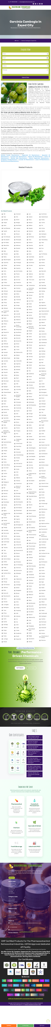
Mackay (42, 331)
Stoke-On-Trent (43, 483)
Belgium (29, 324)
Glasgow (42, 409)
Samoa (29, 489)
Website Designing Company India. (33, 1004)
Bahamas (17, 367)
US (3, 576)
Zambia (4, 562)
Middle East (42, 371)
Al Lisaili (4, 305)
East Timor (30, 301)
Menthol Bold (11, 915)
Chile (16, 384)
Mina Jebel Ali (5, 240)
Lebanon (29, 217)
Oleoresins (11, 903)
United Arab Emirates (30, 289)
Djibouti (4, 436)
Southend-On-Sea (44, 553)
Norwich (42, 459)
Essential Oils (11, 900)
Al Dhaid (4, 265)
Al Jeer (4, 288)
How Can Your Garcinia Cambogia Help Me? (33, 747)
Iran (16, 619)
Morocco (4, 499)
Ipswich (42, 579)
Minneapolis (17, 240)
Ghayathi (5, 372)
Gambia (4, 456)
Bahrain (16, 587)
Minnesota (17, 242)
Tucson (16, 349)
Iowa (16, 490)
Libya (4, 479)
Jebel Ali (4, 355)
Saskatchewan (43, 217)
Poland (29, 411)
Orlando (4, 633)
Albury (41, 348)
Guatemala (17, 408)
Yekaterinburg (43, 240)
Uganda (4, 556)
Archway (42, 565)
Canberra (30, 572)
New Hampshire (18, 502)
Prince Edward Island (31, 629)
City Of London (43, 395)
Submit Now (25, 77)
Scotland (42, 407)
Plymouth (42, 471)
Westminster (18, 570)
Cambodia (17, 599)
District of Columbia (17, 487)
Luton (41, 506)
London (41, 384)
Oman (29, 240)
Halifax (41, 610)
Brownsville (17, 528)
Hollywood (17, 542)
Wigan (41, 582)
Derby (41, 468)
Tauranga (42, 317)
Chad (4, 425)
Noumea (42, 265)
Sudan (4, 545)
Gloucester (42, 526)
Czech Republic (31, 456)
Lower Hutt (42, 319)
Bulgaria (29, 331)
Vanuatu (29, 505)
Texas (4, 610)
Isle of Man (30, 468)
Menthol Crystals (12, 912)
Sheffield (42, 431)
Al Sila (4, 274)
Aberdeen (42, 451)
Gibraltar (30, 462)
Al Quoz (4, 367)
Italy (29, 371)
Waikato (42, 231)
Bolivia (16, 375)
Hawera (29, 586)
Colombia (17, 386)
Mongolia (29, 228)
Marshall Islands (31, 522)
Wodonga (42, 351)
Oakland (17, 556)
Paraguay (17, 431)
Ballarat (42, 322)
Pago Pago (42, 285)
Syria (29, 268)
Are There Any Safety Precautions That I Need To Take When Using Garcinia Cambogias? (34, 760)
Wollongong (42, 288)
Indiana (16, 294)
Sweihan (4, 338)
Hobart (41, 274)
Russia (29, 254)
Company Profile (12, 883)
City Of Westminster (43, 535)
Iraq (16, 622)
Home (17, 40)
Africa (4, 395)
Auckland (30, 557)
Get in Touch (31, 668)
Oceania (29, 478)
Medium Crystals (12, 917)
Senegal (4, 527)
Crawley (42, 576)
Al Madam (5, 294)
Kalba (4, 251)
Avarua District (43, 314)
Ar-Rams (4, 375)
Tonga (29, 499)
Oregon (4, 630)
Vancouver (17, 567)
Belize (16, 372)
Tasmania (42, 337)
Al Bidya (4, 268)
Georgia (16, 305)
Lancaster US (18, 547)
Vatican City (30, 451)
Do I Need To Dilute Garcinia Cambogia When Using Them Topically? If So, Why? (34, 768)
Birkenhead (42, 547)
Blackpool (42, 556)
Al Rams (4, 324)
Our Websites (11, 892)
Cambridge (30, 569)
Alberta (29, 555)
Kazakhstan (17, 633)
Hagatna (42, 302)
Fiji (28, 486)
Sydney (42, 220)
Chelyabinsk (30, 574)
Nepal (29, 234)
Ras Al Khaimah (6, 228)
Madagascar (5, 482)
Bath (41, 489)
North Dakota (18, 507)
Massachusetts (6, 596)
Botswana (5, 407)
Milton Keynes (43, 509)
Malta (29, 391)
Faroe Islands (30, 459)
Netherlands (30, 402)
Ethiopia (4, 451)
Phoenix (17, 274)
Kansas (16, 344)
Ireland (29, 368)
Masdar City (5, 315)
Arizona (16, 277)
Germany (30, 356)
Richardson (17, 562)
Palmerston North (44, 311)
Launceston (42, 334)
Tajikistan (30, 274)
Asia (16, 576)
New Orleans (17, 225)
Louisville (17, 314)
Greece (29, 359)
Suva (41, 248)
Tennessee (17, 300)
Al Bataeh (5, 308)
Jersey (29, 471)
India (16, 613)
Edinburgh (42, 404)
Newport (42, 518)
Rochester (17, 237)
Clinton (16, 533)
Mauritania (5, 490)
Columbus (17, 265)
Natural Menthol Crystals (13, 914)
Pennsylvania (5, 616)
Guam (29, 507)
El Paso (4, 613)
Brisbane (29, 563)
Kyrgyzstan (17, 639)
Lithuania (30, 385)
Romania (30, 416)
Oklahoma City (18, 352)
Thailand (29, 277)
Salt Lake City (18, 463)
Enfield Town (43, 605)
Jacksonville (17, 361)
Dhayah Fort (5, 332)
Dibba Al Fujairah (6, 260)
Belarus (29, 321)
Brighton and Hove (44, 523)
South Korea (30, 262)
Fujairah (4, 231)
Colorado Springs (18, 455)
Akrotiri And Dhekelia (42, 374)
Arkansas (17, 480)
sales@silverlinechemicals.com (27, 1)
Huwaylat (5, 352)
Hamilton (42, 354)
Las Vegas (5, 639)
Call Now (9, 1025)
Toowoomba (43, 340)
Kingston (42, 357)
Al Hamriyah (5, 389)
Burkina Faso (5, 409)
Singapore (30, 260)
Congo (4, 567)
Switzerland (30, 439)
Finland (29, 348)
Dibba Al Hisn (5, 245)
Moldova (29, 394)
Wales (41, 428)
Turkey (29, 282)
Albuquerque (18, 329)
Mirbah (4, 349)
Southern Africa (6, 573)
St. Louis (17, 231)
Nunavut (29, 614)
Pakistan (30, 242)
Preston (42, 498)
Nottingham (43, 418)
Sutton (41, 570)
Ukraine (29, 445)
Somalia (4, 536)
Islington (42, 550)
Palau (29, 502)
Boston (29, 560)
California (5, 587)
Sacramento (18, 466)
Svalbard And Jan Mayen (31, 474)
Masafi (4, 318)
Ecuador (17, 399)
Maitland (42, 368)
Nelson (29, 600)
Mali (3, 488)
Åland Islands (30, 453)
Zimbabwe (5, 564)
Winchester (42, 627)
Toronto (42, 222)
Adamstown (43, 308)
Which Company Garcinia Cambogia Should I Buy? (33, 737)
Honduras (17, 416)
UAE (3, 214)
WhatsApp (26, 1025)
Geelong (42, 291)
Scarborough (43, 613)
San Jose (17, 280)
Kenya (4, 470)
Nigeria (4, 510)
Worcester (42, 607)
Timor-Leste (30, 280)
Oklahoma (17, 319)
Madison (17, 355)
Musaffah (4, 378)
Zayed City (5, 262)
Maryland (17, 248)
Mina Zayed (5, 381)
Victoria (42, 228)
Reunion (4, 518)
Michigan (17, 222)
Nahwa (4, 329)
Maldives (29, 225)
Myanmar (30, 231)
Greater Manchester (42, 477)
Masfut (4, 335)
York (41, 412)
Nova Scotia (30, 609)
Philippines (30, 248)
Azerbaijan (17, 585)
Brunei (16, 596)
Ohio (16, 217)
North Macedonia (31, 405)
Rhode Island (18, 510)
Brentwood (42, 622)
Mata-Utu (42, 345)
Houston (17, 257)
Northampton (43, 562)
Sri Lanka (30, 265)
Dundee (42, 492)
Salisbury (42, 512)
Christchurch (30, 577)
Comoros (4, 428)
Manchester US (18, 550)
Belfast (42, 462)
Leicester (42, 439)
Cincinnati (17, 214)
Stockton (17, 288)
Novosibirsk (30, 612)
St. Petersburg (18, 565)
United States (18, 443)
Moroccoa (42, 640)
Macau (29, 220)
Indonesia (17, 616)
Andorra (29, 309)
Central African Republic (6, 421)
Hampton (17, 539)
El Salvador (17, 402)
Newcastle (30, 606)
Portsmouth (43, 448)
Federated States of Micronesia (31, 492)
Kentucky (17, 317)
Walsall (41, 587)
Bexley (41, 559)
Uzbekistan (30, 292)
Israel (16, 625)
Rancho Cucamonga (17, 326)
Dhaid (4, 364)
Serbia (29, 425)
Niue (29, 540)
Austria (29, 315)
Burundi (4, 412)
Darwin (41, 277)
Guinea (4, 462)
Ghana (4, 459)
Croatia (29, 334)
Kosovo (29, 376)
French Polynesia (31, 516)
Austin (4, 619)
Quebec (29, 633)
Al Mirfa (4, 341)
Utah (16, 472)
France (29, 351)
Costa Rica (17, 389)
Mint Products (11, 899)
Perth (29, 623)
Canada (16, 381)
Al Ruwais (5, 254)
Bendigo (42, 328)
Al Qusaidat (5, 347)
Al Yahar (4, 282)
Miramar (17, 553)
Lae (41, 300)
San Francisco (6, 584)
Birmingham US (18, 525)
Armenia (17, 582)
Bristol (41, 398)
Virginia (16, 516)
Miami (16, 251)
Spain (29, 434)
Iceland (29, 365)
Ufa (41, 225)
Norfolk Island (31, 549)
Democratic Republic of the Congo (6, 432)
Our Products (20, 667)
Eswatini (4, 448)
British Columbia (31, 566)
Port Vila (42, 280)
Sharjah (4, 222)
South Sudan (5, 542)
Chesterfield (43, 599)
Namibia (4, 505)
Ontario (16, 559)
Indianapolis (17, 291)
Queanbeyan (43, 342)
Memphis (42, 378)
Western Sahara (6, 559)
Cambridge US (18, 530)
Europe (29, 304)
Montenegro (30, 399)
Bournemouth (43, 529)
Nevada (4, 642)
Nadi (41, 362)
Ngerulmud (42, 305)
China (16, 602)
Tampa (16, 347)
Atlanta (16, 302)
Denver (4, 599)
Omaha (16, 469)
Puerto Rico (17, 446)
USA (41, 245)
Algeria (4, 398)
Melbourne (30, 595)
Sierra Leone (5, 533)
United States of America (44, 637)
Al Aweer (4, 297)
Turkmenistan (31, 285)
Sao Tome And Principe (6, 524)
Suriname (17, 436)
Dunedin (42, 282)
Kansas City (17, 341)
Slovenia (29, 431)
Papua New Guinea (32, 496)
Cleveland (17, 260)
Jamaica (17, 419)
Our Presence (11, 888)
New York (4, 579)
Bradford (42, 480)
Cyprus (16, 605)
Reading (42, 501)
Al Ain (4, 234)
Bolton (41, 593)
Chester (42, 520)
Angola (4, 401)
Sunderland (42, 542)
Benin (4, 404)
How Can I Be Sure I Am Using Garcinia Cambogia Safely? (33, 774)
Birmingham (43, 392)
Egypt (4, 439)
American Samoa (31, 535)
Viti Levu (42, 365)
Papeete (42, 260)
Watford (42, 596)
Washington (5, 607)
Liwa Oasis (5, 361)
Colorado (4, 602)
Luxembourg (30, 388)
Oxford (41, 442)
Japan (16, 627)
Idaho (16, 475)
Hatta (4, 271)
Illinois (4, 590)
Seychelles (5, 530)
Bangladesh (17, 590)
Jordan (16, 630)
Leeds (41, 434)
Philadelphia (30, 626)
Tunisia (4, 553)
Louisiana (17, 228)
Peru (16, 434)
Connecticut (18, 483)
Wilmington (17, 573)
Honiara (42, 262)
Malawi (4, 485)
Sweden (29, 436)
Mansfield (42, 590)
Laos (29, 214)
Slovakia (29, 428)
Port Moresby (43, 254)
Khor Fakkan (5, 242)
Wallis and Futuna (31, 543)
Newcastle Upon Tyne (43, 421)
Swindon (42, 573)
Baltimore (17, 245)
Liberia (4, 476)
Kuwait (16, 636)
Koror (41, 359)
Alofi (41, 257)
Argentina (17, 364)
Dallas (16, 254)
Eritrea (4, 445)
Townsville (42, 325)
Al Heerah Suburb (6, 392)
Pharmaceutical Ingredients (14, 905)
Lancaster (42, 625)
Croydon (42, 585)
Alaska (16, 311)
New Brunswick (31, 603)
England (42, 386)
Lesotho (4, 473)
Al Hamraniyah (6, 285)
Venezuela (17, 452)
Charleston (17, 282)
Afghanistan (18, 579)
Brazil (16, 378)
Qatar (29, 251)
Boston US (5, 593)
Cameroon (5, 415)
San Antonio (43, 214)
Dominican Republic (17, 396)
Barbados (17, 369)
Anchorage (17, 308)
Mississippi (17, 493)
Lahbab (4, 300)
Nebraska (17, 499)
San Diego (5, 624)
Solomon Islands (31, 510)
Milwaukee (17, 335)
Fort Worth (17, 322)
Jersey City (17, 545)
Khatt (4, 327)
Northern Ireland (43, 465)
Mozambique (5, 502)
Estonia (29, 345)
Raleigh (16, 358)
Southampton (43, 453)
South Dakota (18, 513)
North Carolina (18, 271)
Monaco (29, 396)
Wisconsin (17, 338)
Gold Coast (30, 583)
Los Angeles (5, 604)
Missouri (17, 234)
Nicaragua (17, 425)
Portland (4, 627)
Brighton (42, 456)
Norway (29, 408)
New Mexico (17, 332)
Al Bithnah (5, 344)
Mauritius (4, 493)
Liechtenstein (31, 382)
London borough (43, 539)
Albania (29, 307)
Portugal (29, 413)
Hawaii (16, 461)
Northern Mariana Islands (31, 531)
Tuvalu (29, 519)
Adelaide (29, 552)
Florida (4, 636)
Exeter (41, 495)
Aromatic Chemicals (12, 902)
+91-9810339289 (12, 1)
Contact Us (11, 889)
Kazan (29, 589)
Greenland (17, 405)
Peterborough (43, 503)
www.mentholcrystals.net (26, 932)
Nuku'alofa (42, 271)
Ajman (4, 225)
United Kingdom (31, 448)
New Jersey (17, 505)
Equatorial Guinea (6, 442)
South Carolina (18, 285)
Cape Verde (5, 418)
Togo (4, 550)
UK (40, 381)
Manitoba (30, 592)
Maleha (4, 257)
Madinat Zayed (6, 358)
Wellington (42, 237)
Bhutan (16, 593)
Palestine (30, 245)
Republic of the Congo (6, 514)
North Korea (30, 237)
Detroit (16, 220)
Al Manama (5, 321)
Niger (4, 508)
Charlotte (17, 268)
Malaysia (29, 222)
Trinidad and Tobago (17, 440)
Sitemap (10, 886)
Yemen (29, 298)
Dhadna (4, 280)
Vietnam (29, 295)
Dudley (41, 567)
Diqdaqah (5, 386)
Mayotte (4, 496)
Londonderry (43, 532)
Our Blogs (10, 891)
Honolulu (17, 458)
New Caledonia (31, 528)
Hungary (29, 362)
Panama (17, 428)
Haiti (16, 413)
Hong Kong (17, 610)
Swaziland (5, 570)
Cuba (16, 392)
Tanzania (4, 547)
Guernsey (30, 465)
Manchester (42, 389)
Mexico (16, 422)
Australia (30, 483)
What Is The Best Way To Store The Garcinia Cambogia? (33, 753)
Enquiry (42, 1025)
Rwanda (4, 520)
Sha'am (4, 277)
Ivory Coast (5, 468)
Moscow (29, 597)
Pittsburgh (17, 262)
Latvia (29, 379)
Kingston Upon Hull (44, 445)
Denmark (30, 342)
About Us (11, 877)
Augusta (17, 519)
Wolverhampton (43, 486)
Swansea (42, 473)
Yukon (41, 242)
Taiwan (29, 271)
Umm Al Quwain (6, 237)
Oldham (42, 602)
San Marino (30, 422)
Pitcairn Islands (31, 546)
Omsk (29, 620)
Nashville (17, 297)
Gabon (4, 453)
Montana (17, 496)
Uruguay (17, 449)
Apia (41, 268)
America (42, 633)
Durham (42, 515)
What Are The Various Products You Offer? (33, 742)
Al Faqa (4, 302)
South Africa (5, 539)
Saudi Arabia (30, 257)
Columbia (17, 536)
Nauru (29, 525)
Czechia (29, 339)
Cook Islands (30, 537)
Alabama (17, 478)
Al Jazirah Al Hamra (5, 312)
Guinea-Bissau (6, 465)
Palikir (41, 297)
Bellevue (17, 522)
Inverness (42, 545)
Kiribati (29, 513)
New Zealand (30, 480)
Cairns (41, 294)
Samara (29, 641)
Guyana (16, 411)
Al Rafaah (5, 291)
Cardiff (41, 425)
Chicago (4, 582)
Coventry (42, 436)
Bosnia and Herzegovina (30, 327)
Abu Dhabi (5, 220)
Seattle (4, 622)
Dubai (4, 217)
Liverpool (42, 401)
